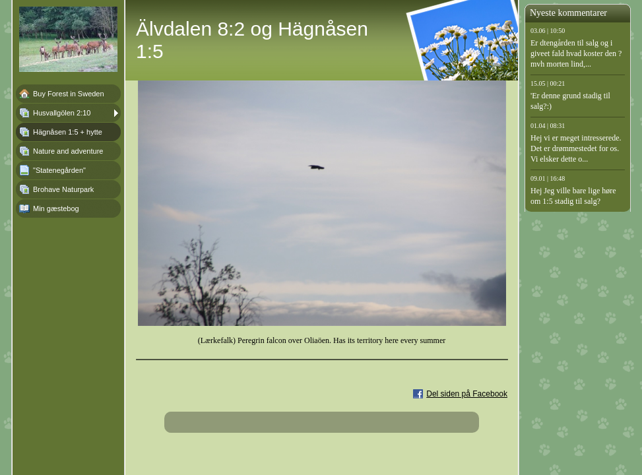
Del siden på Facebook (466, 393)
